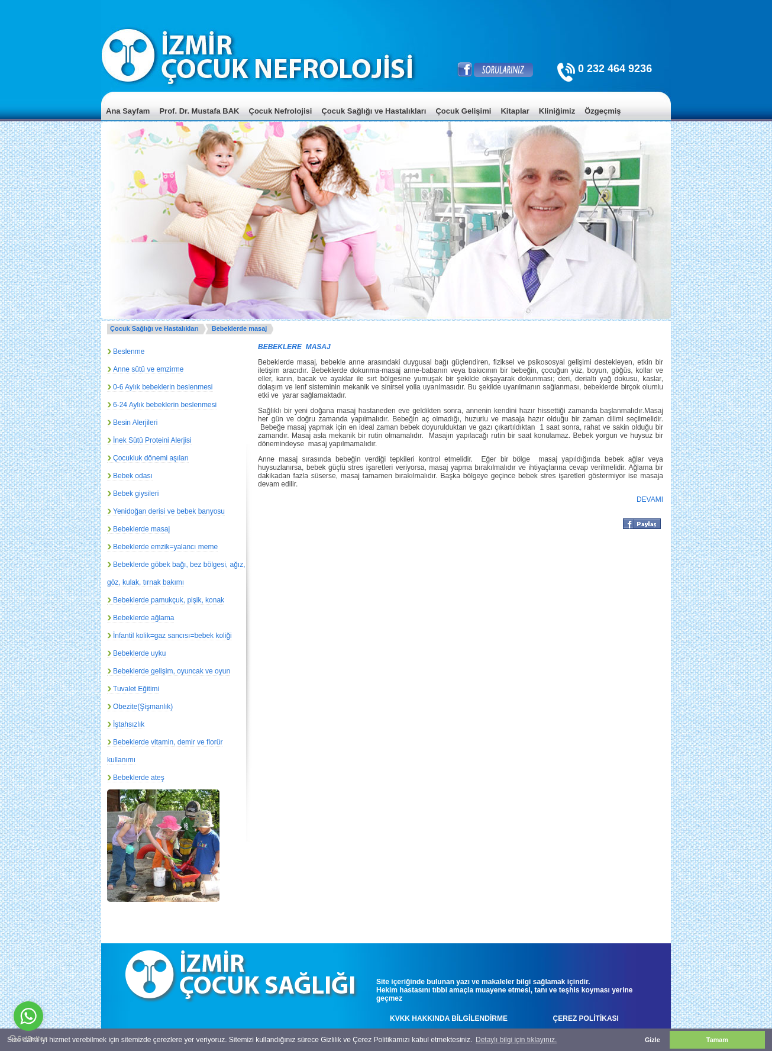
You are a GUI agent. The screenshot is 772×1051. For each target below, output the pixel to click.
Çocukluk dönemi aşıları (151, 458)
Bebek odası (133, 476)
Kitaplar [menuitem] (514, 111)
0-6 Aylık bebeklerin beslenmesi (163, 387)
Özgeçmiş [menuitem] (602, 111)
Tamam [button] (717, 1039)
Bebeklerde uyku (139, 653)
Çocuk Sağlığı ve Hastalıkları (154, 328)
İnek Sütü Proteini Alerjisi (152, 440)
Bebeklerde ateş (138, 777)
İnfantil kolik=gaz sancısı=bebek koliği (172, 635)
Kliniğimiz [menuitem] (557, 111)
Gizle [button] (652, 1039)
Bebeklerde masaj (239, 328)
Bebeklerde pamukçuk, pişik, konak (168, 600)
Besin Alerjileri (135, 422)
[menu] (386, 119)
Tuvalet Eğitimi (136, 689)
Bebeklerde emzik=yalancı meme (165, 547)
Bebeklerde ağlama (143, 618)
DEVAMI (650, 499)
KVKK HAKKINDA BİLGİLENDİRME (449, 1018)
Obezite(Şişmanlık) (143, 706)
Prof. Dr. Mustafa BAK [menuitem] (199, 111)
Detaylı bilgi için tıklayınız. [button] (516, 1040)
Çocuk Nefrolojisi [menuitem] (280, 111)
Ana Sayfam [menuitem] (128, 111)
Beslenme (128, 351)
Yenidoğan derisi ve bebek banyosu (169, 511)
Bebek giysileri (136, 493)
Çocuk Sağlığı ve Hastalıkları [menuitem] (373, 111)
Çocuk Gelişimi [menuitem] (463, 111)
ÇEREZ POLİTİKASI (586, 1018)
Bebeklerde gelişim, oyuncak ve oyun (171, 671)
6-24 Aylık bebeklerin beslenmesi (165, 405)
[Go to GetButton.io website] (28, 1039)
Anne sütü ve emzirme (148, 369)
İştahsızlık (128, 724)
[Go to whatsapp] (28, 1016)
